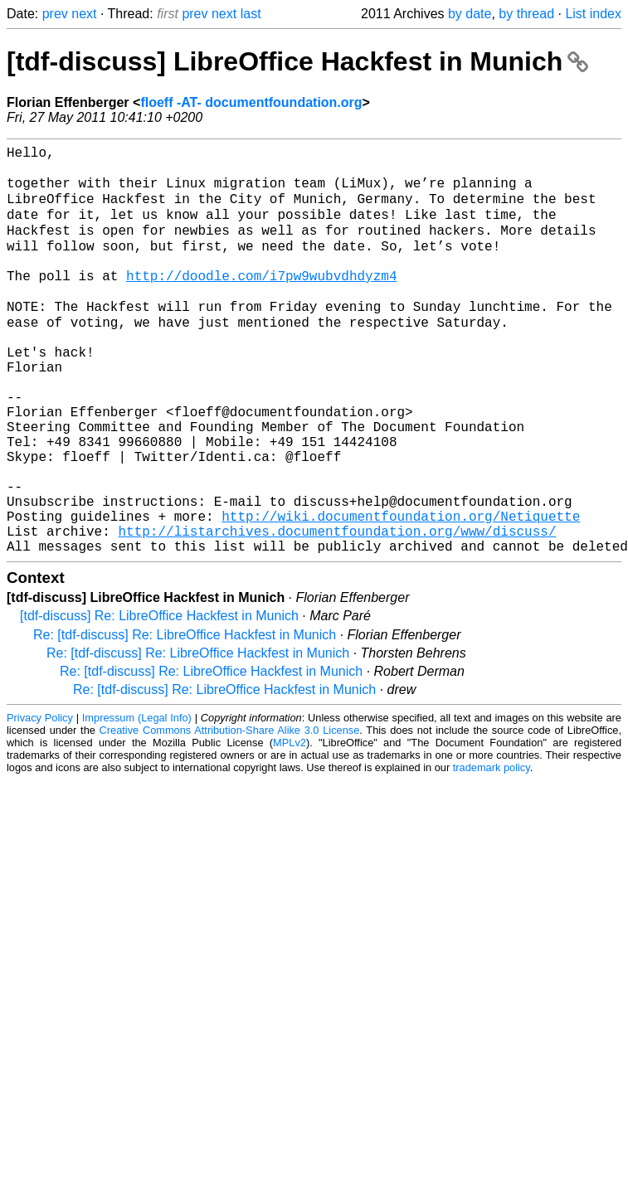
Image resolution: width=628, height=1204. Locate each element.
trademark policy (491, 851)
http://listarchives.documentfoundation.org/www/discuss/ (337, 611)
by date (469, 14)
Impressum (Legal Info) (137, 801)
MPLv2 (289, 826)
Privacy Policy (40, 801)
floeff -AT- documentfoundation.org (251, 102)
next (83, 14)
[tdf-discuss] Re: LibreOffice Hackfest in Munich (159, 699)
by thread (526, 14)
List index (593, 14)
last (251, 14)
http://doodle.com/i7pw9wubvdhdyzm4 (261, 301)
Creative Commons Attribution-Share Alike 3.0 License (230, 814)
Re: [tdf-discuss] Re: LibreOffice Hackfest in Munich (184, 718)
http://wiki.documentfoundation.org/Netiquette (401, 593)
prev (55, 14)
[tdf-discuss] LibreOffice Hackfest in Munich (297, 61)
